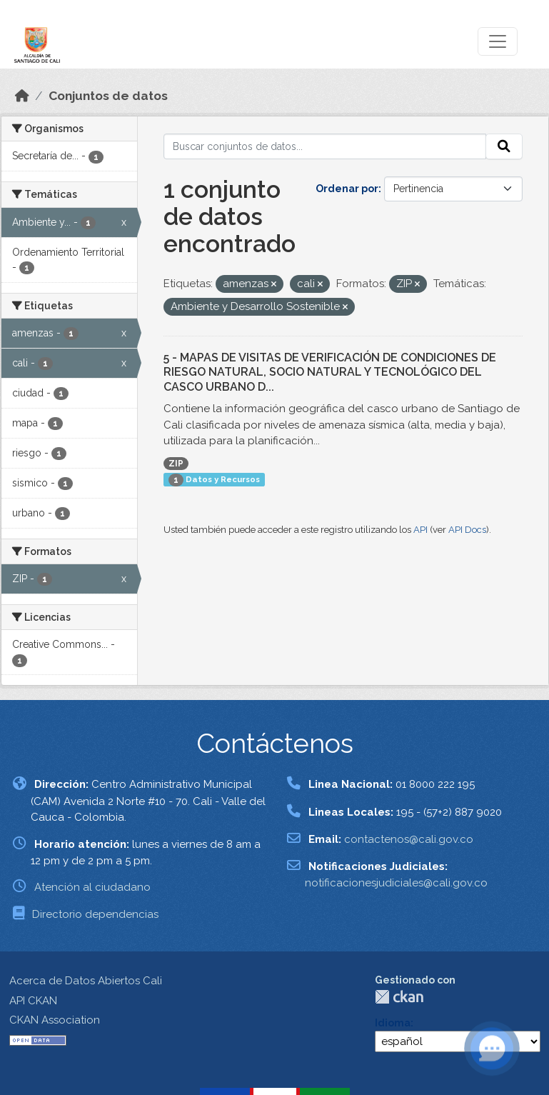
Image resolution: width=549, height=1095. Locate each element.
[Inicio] (22, 96)
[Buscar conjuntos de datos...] (324, 146)
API (420, 529)
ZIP (175, 464)
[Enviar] (504, 146)
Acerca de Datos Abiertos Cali (85, 980)
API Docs (467, 529)
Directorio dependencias (95, 914)
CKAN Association (54, 1020)
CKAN (399, 996)
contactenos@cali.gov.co (408, 839)
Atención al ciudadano (92, 887)
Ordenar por (347, 188)
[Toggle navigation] (498, 41)
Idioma (393, 1023)
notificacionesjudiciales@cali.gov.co (396, 882)
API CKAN (33, 1000)
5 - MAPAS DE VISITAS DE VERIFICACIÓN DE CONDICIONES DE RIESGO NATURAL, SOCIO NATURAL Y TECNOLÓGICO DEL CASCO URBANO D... (329, 372)
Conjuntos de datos (108, 96)
